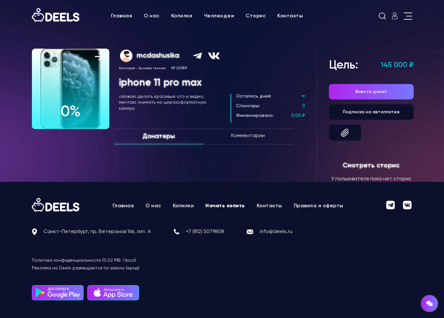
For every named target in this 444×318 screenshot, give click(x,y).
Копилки (181, 16)
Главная (122, 16)
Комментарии (248, 135)
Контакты (290, 16)
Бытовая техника (152, 68)
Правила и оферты (318, 206)
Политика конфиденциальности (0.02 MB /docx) (84, 260)
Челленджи (219, 16)
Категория (127, 68)
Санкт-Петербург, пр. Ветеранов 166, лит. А (97, 231)
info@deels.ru (276, 231)
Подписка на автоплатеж (371, 112)
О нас (152, 16)
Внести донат (371, 91)
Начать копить (225, 206)
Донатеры (159, 136)
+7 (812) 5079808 (205, 231)
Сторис (256, 16)
